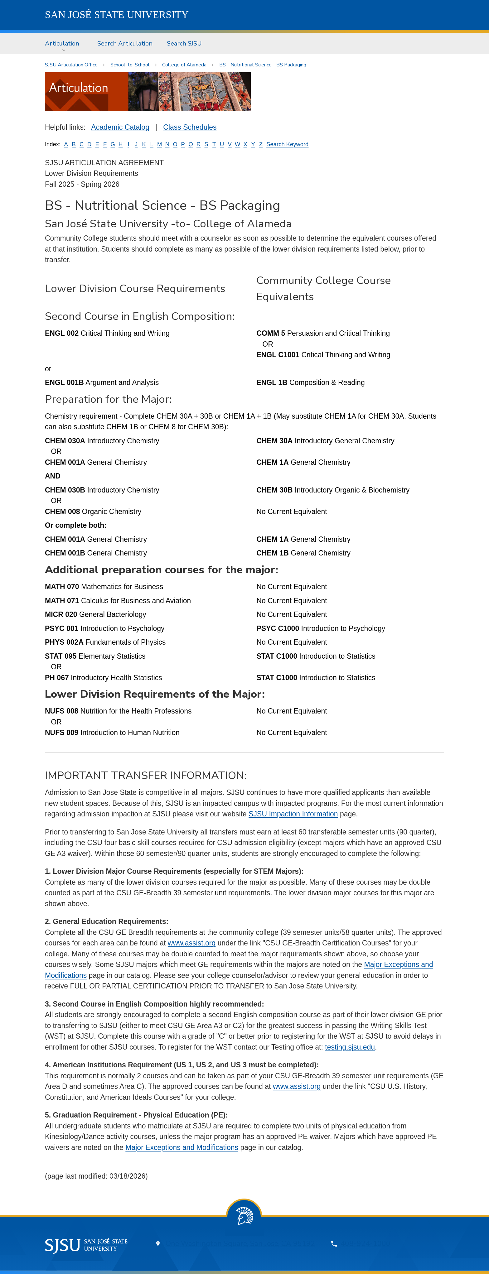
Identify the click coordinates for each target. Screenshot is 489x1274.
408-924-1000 (365, 1243)
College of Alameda (184, 64)
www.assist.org (191, 943)
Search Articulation (125, 43)
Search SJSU (184, 43)
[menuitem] (64, 43)
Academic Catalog (120, 127)
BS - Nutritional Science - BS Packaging (262, 64)
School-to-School (130, 64)
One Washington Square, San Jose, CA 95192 (240, 1243)
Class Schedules (189, 127)
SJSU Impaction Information (293, 814)
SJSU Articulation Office (71, 64)
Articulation (62, 43)
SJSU (117, 14)
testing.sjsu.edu (350, 1047)
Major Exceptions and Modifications (181, 1147)
